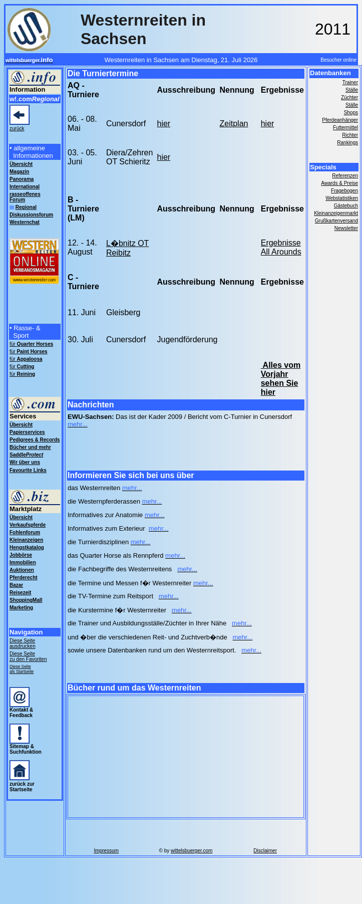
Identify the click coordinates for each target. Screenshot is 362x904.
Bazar (16, 585)
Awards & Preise (339, 183)
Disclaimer (265, 850)
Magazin (19, 171)
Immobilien (23, 562)
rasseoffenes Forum (25, 196)
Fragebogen (344, 190)
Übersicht (21, 424)
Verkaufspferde (28, 525)
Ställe (351, 90)
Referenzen (345, 175)
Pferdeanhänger (340, 120)
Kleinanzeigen (26, 540)
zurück (17, 128)
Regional (26, 207)
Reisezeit (20, 592)
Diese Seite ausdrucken (23, 643)
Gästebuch (346, 205)
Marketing (21, 607)
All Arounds (281, 252)
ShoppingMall (26, 600)
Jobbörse (21, 555)
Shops (351, 112)
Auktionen (22, 570)
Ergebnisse (281, 243)
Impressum (106, 850)
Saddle (26, 455)
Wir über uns (25, 462)
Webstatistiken (341, 198)
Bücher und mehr (30, 447)
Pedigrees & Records (35, 439)
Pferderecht (24, 577)
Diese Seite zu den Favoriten (28, 656)
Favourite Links (28, 470)
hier (164, 123)
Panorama (22, 179)
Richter (350, 135)
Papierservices (27, 432)
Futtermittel (345, 127)
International (25, 186)
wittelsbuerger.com (191, 850)
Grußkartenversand (336, 220)
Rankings (347, 142)
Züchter (349, 97)
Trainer (350, 82)
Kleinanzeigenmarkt (336, 213)
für (31, 344)
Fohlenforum (25, 532)
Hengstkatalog (27, 547)
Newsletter (346, 228)
